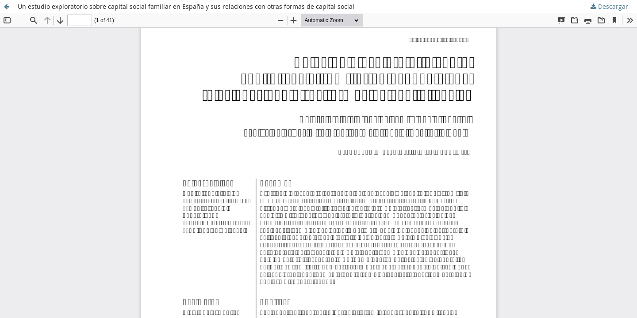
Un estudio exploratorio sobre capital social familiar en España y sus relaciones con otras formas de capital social (186, 6)
